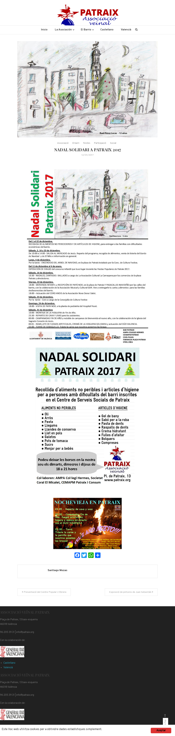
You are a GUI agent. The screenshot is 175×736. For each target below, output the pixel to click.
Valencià (126, 29)
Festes (86, 143)
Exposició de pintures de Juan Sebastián (130, 592)
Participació (100, 143)
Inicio (44, 29)
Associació (63, 143)
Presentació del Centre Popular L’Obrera (45, 592)
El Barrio (86, 29)
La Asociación (63, 29)
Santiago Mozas (57, 570)
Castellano (106, 29)
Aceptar (161, 730)
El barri (75, 143)
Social (113, 143)
